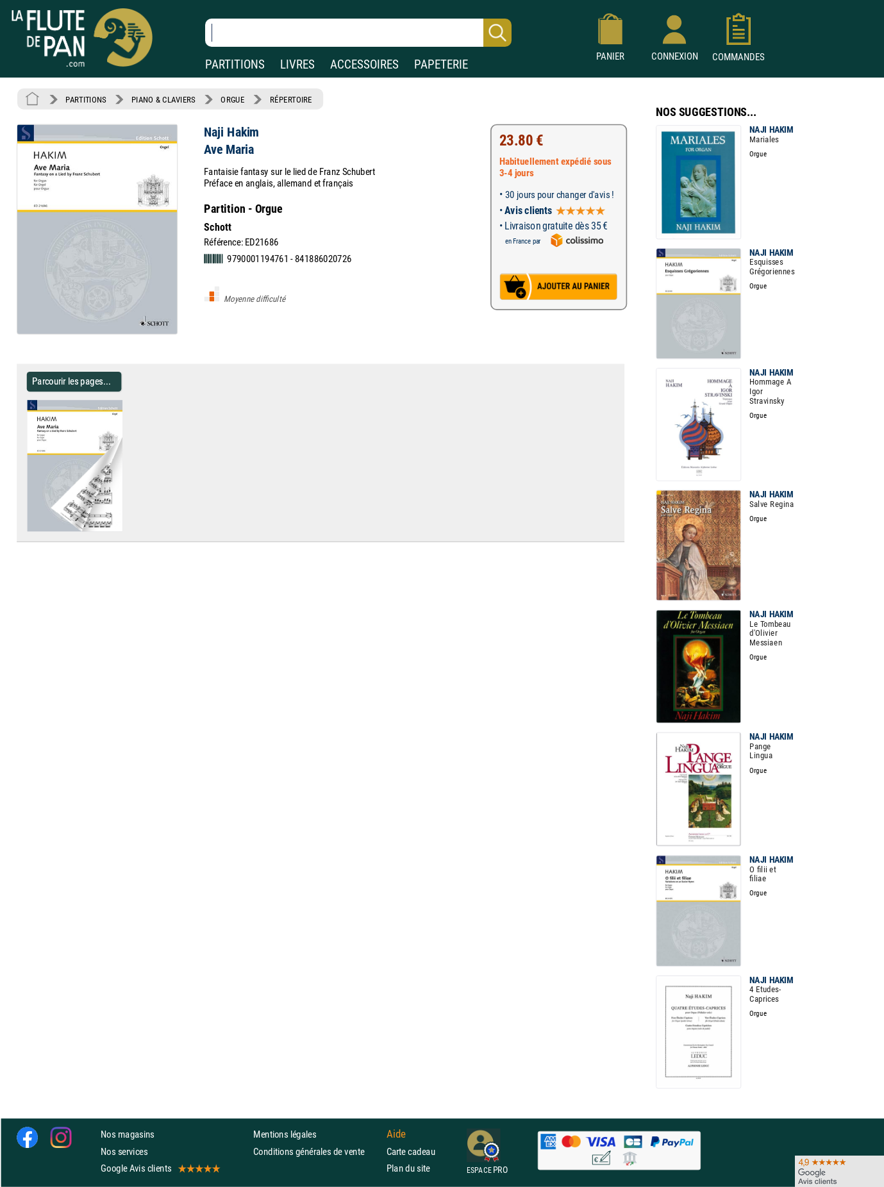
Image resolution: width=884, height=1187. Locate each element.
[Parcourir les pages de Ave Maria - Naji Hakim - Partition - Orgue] (127, 529)
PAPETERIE (441, 64)
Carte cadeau (411, 1151)
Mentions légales (284, 1134)
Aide (396, 1134)
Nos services (124, 1151)
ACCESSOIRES (364, 64)
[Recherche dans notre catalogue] (358, 33)
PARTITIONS (235, 64)
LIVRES (297, 64)
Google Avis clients (160, 1168)
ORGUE (232, 99)
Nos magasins (127, 1134)
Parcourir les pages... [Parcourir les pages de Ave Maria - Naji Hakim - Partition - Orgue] (71, 381)
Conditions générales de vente (317, 1151)
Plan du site (408, 1168)
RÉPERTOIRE (291, 99)
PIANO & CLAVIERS (163, 99)
